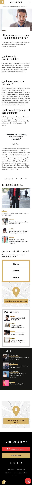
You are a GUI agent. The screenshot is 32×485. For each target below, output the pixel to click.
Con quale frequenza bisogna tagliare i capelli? (19, 366)
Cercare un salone (21, 469)
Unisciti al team (16, 455)
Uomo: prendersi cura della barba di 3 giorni (18, 341)
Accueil (3, 6)
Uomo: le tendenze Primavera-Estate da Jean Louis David (19, 232)
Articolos (7, 6)
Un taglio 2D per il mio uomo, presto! (18, 319)
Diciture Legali (8, 472)
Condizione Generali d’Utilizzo (21, 472)
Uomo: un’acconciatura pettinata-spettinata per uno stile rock (18, 241)
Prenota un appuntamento (16, 449)
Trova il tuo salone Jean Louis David (16, 301)
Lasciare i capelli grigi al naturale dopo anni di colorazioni (18, 375)
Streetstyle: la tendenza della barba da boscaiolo (18, 222)
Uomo (4, 30)
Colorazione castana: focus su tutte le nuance (19, 358)
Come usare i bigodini (17, 384)
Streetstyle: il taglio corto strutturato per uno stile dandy (15, 214)
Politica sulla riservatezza (16, 476)
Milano (16, 270)
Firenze (16, 277)
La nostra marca (10, 469)
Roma (16, 264)
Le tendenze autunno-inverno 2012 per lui (18, 333)
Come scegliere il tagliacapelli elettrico (17, 326)
